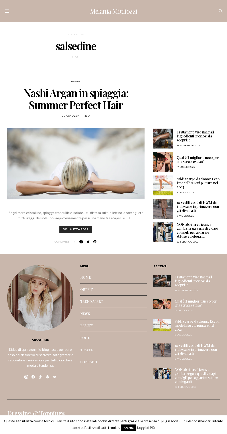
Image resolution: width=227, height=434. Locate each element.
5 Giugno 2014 (70, 115)
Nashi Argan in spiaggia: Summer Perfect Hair (75, 99)
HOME (85, 277)
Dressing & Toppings (36, 413)
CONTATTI (88, 362)
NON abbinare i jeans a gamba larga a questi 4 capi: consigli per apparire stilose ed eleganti (197, 230)
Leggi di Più (146, 428)
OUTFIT (86, 289)
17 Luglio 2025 (186, 167)
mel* (87, 115)
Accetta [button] (129, 428)
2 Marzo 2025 (185, 215)
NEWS (85, 313)
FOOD (85, 338)
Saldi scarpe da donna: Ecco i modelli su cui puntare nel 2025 (198, 183)
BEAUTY (76, 81)
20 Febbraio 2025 (187, 241)
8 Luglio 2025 (185, 192)
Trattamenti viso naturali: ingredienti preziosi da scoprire (195, 136)
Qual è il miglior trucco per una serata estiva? (198, 159)
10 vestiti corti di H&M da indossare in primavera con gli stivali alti (198, 206)
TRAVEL (86, 350)
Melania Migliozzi (113, 11)
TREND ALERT (91, 301)
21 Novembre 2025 (188, 145)
